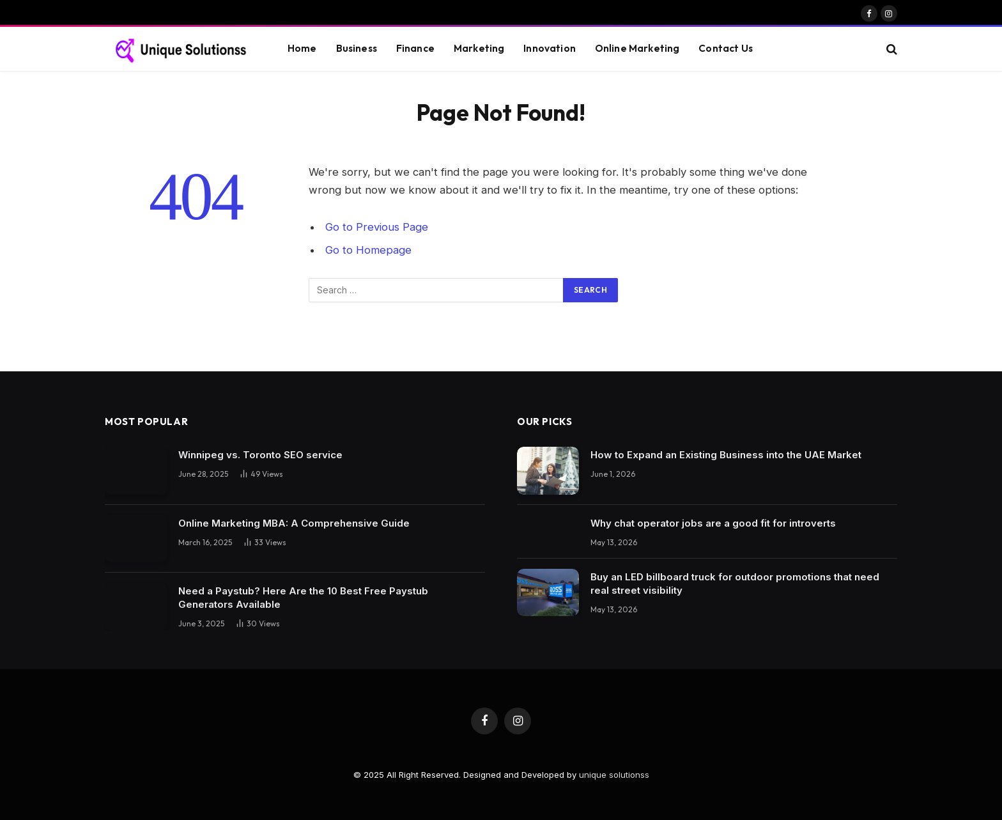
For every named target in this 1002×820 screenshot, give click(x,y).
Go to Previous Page (376, 226)
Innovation (549, 48)
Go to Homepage (368, 250)
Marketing (479, 48)
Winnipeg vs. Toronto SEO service (260, 455)
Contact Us (725, 48)
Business (356, 48)
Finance (415, 48)
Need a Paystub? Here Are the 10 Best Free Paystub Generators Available (303, 597)
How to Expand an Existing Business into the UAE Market (725, 455)
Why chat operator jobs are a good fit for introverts (713, 523)
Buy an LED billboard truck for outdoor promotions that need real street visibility (734, 583)
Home (302, 48)
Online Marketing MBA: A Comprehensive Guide (294, 523)
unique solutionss (614, 775)
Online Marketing (637, 48)
